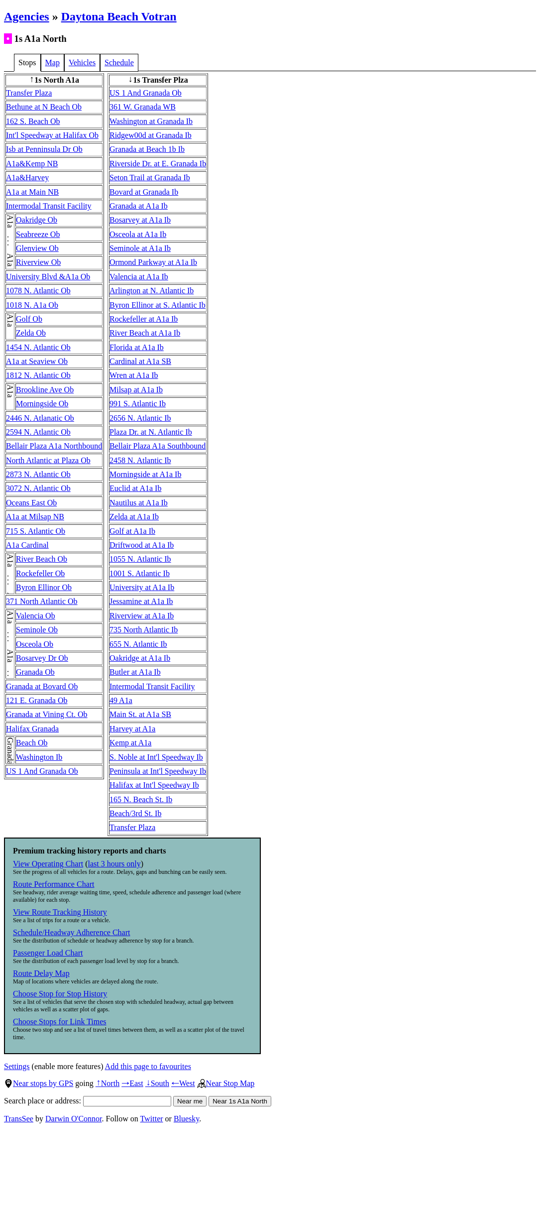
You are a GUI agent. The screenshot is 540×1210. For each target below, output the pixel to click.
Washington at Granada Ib (151, 121)
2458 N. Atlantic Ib (140, 460)
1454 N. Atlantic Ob (38, 347)
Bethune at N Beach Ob (44, 107)
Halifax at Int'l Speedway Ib (154, 785)
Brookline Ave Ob (45, 389)
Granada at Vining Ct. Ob (47, 714)
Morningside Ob (42, 403)
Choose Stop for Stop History (60, 993)
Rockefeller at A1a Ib (143, 319)
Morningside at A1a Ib (145, 474)
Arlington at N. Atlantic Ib (151, 290)
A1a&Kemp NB (32, 163)
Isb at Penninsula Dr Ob (44, 149)
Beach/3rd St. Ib (135, 813)
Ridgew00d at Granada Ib (150, 135)
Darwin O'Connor (73, 1118)
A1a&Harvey (27, 177)
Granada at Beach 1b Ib (147, 149)
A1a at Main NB (32, 192)
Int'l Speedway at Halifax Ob (52, 135)
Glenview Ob (37, 248)
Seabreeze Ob (38, 234)
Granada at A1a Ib (138, 206)
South (157, 1083)
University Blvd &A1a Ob (48, 276)
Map (52, 62)
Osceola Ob (34, 644)
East (132, 1083)
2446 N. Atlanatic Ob (40, 418)
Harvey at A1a (132, 729)
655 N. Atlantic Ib (138, 644)
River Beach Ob (41, 559)
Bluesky (186, 1118)
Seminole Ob (37, 629)
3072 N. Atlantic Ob (38, 488)
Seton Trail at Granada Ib (149, 177)
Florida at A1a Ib (136, 347)
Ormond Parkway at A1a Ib (153, 262)
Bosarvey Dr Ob (42, 658)
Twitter (151, 1118)
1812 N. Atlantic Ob (38, 375)
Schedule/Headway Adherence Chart (71, 932)
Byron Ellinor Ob (44, 587)
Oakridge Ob (36, 220)
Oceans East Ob (31, 502)
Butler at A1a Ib (135, 672)
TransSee (18, 1118)
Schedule (119, 62)
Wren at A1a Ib (133, 375)
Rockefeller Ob (40, 573)
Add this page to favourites (148, 1066)
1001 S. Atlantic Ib (139, 573)
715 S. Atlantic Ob (35, 531)
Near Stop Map (226, 1083)
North (107, 1083)
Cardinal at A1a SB (140, 361)
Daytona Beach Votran (119, 16)
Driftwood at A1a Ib (141, 545)
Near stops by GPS (38, 1083)
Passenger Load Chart (48, 953)
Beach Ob (32, 742)
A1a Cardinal (27, 545)
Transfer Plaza (29, 93)
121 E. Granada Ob (37, 700)
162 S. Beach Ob (33, 121)
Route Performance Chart (54, 884)
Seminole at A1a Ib (140, 248)
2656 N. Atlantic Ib (140, 418)
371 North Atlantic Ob (42, 601)
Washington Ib (39, 757)
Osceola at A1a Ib (137, 234)
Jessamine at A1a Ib (141, 601)
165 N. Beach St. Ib (140, 799)
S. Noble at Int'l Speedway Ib (156, 757)
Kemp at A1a (130, 742)
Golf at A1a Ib (132, 531)
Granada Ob (35, 672)
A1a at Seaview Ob (37, 361)
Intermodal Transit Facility (49, 206)
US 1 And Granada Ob (42, 771)
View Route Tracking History (60, 912)
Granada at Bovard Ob (42, 686)
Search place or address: (87, 1100)
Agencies (26, 16)
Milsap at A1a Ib (136, 389)
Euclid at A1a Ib (135, 488)
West (183, 1083)
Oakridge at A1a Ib (139, 658)
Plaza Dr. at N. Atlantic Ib (150, 432)
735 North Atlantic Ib (143, 629)
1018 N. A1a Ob (32, 305)
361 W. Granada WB (142, 107)
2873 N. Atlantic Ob (38, 474)
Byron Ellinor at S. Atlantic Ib (157, 305)
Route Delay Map (41, 973)
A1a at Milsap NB (35, 516)
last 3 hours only (114, 863)
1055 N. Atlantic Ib (140, 559)
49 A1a (120, 700)
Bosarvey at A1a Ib (140, 220)
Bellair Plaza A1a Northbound (54, 446)
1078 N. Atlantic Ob (38, 290)
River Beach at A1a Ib (144, 333)
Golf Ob (29, 319)
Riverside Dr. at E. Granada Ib (157, 163)
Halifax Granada (32, 729)
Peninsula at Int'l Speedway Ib (157, 771)
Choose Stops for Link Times (60, 1021)
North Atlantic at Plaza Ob (48, 460)
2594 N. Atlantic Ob (38, 432)
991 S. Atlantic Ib (137, 403)
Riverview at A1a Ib (141, 615)
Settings (17, 1066)
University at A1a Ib (141, 587)
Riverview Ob (38, 262)
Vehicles (82, 62)
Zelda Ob (31, 333)
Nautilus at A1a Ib (138, 502)
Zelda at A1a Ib (134, 516)
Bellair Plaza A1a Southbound (157, 446)
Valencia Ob (35, 615)
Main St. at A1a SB (140, 714)
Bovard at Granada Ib (143, 192)
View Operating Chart (48, 863)
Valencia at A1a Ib (138, 276)
